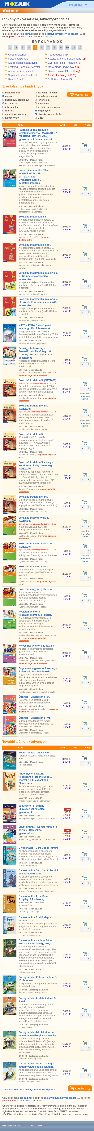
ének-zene (42, 103)
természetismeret (46, 96)
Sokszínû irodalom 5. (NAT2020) (37, 380)
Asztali (39, 1125)
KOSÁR (76, 95)
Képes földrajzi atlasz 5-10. (34, 752)
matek (7, 96)
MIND (39, 118)
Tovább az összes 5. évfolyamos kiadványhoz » (28, 1089)
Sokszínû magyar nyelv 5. (34, 566)
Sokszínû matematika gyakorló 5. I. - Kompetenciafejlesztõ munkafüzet (38, 276)
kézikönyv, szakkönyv (15, 100)
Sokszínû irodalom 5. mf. (33, 496)
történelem (42, 100)
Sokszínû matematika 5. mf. (35, 244)
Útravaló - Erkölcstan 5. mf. (35, 717)
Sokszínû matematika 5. (33, 216)
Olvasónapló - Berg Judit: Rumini (38, 847)
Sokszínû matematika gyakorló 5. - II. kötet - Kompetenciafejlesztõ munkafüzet (38, 302)
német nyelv (10, 118)
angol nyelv (42, 110)
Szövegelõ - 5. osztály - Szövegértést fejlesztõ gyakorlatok (32, 809)
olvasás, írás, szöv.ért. (48, 114)
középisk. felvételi (46, 92)
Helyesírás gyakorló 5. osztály (36, 645)
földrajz (8, 110)
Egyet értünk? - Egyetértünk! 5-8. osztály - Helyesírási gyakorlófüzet (38, 830)
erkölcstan (9, 103)
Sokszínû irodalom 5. (31, 434)
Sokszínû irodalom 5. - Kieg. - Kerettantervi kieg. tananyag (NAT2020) (36, 465)
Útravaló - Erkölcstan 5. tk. (34, 696)
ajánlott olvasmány (14, 114)
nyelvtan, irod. (11, 92)
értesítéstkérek (85, 397)
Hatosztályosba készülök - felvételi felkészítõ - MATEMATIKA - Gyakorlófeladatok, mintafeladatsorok (34, 176)
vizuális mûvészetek (47, 107)
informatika (10, 107)
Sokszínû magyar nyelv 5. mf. (36, 589)
